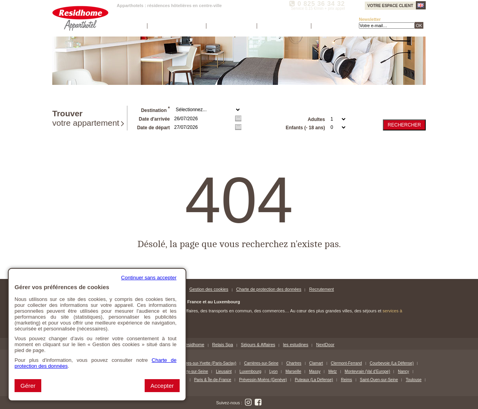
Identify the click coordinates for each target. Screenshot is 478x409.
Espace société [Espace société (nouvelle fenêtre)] (230, 26)
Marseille (293, 371)
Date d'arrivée (154, 119)
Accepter (162, 385)
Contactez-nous (283, 26)
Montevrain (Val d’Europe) (367, 371)
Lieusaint (224, 371)
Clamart (316, 363)
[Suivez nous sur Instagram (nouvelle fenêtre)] (248, 402)
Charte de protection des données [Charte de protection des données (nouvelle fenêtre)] (269, 289)
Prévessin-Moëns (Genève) (263, 380)
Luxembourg (250, 371)
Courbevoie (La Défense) (392, 363)
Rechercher (404, 125)
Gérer (27, 385)
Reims (346, 380)
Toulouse (413, 380)
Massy (314, 371)
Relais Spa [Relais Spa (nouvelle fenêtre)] (222, 344)
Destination (155, 109)
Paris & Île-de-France (212, 380)
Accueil (131, 26)
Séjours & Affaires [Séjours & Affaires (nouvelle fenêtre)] (258, 344)
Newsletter (370, 19)
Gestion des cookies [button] (208, 289)
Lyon (273, 371)
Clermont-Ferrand (346, 363)
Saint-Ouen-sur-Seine (379, 380)
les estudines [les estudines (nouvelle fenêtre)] (295, 344)
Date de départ (153, 127)
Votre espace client (391, 6)
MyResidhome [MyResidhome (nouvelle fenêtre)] (190, 344)
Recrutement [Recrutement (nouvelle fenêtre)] (321, 289)
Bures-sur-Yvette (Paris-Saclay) (208, 363)
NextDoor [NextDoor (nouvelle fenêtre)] (325, 344)
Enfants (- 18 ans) (305, 127)
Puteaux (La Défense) (314, 380)
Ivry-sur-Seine (196, 371)
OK (419, 25)
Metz (332, 371)
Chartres (293, 363)
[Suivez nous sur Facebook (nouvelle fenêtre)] (258, 402)
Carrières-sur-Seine (261, 363)
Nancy (403, 371)
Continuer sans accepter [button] (148, 278)
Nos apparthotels (175, 26)
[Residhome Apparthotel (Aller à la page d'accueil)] (80, 18)
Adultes (316, 119)
